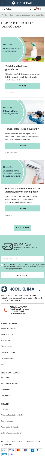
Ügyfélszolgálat (6, 346)
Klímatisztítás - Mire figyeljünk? (22, 129)
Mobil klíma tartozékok (9, 384)
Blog (11, 15)
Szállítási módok (7, 334)
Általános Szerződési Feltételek (12, 415)
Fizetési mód (5, 340)
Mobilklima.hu (30, 442)
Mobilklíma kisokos (8, 352)
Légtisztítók (5, 396)
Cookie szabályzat (7, 421)
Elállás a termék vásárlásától (11, 433)
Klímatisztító (5, 390)
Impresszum (5, 409)
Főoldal (4, 15)
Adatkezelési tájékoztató (10, 427)
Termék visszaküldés (8, 328)
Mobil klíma (5, 378)
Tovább (22, 86)
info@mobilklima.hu (18, 313)
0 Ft (38, 9)
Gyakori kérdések (7, 358)
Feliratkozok (23, 275)
